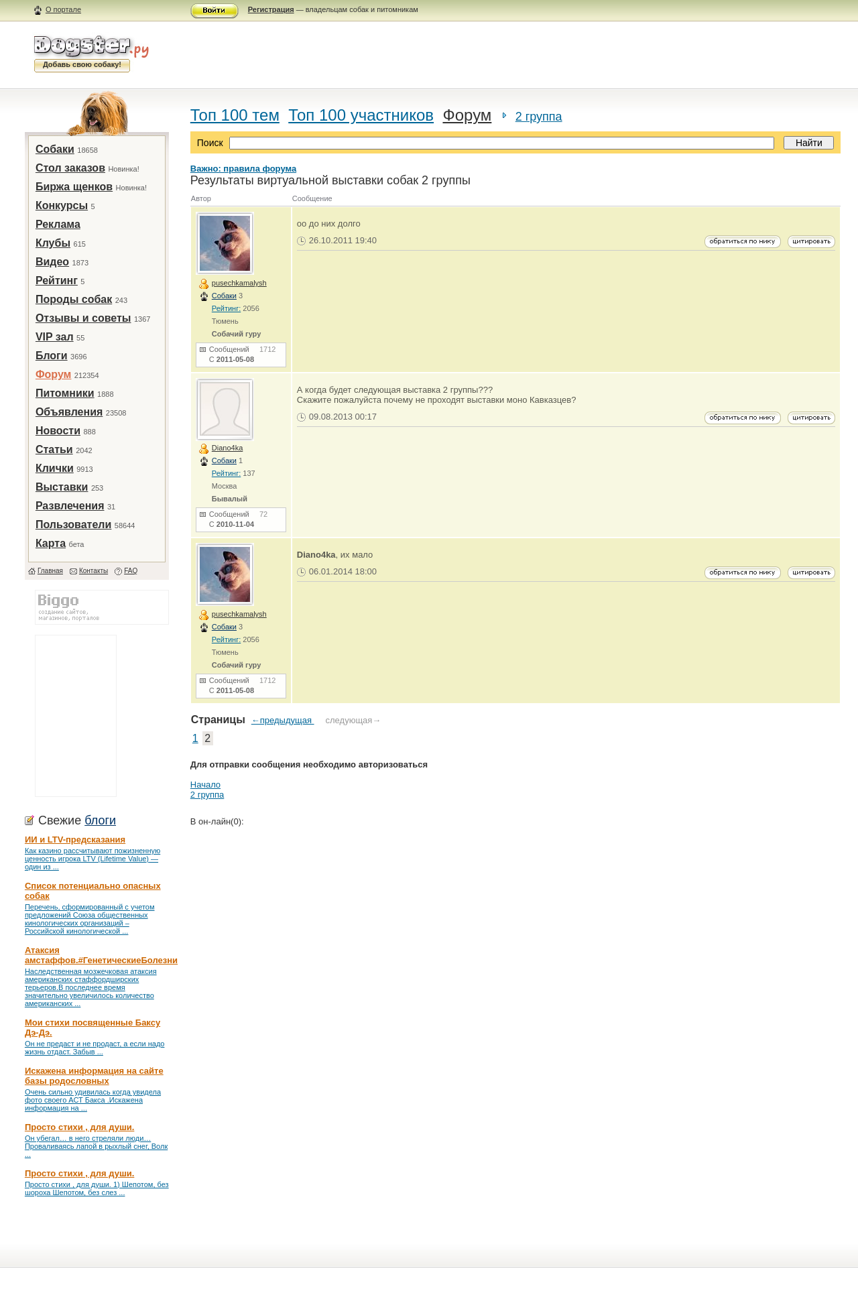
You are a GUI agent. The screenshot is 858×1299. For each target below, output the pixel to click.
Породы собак (74, 299)
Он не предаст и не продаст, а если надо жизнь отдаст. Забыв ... (95, 1048)
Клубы (53, 243)
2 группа (538, 116)
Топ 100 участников (361, 115)
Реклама (58, 224)
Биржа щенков (74, 186)
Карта (51, 543)
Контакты (93, 570)
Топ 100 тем (235, 115)
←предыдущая (282, 720)
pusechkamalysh (239, 283)
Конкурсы (62, 205)
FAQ (130, 570)
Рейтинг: (226, 308)
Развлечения (70, 505)
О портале (63, 9)
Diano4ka (227, 448)
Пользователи (73, 524)
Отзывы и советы (83, 318)
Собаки (55, 149)
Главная (50, 570)
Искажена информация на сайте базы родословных (94, 1076)
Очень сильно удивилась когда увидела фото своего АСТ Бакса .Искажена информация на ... (93, 1100)
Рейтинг (57, 280)
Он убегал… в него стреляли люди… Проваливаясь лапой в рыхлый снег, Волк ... (96, 1146)
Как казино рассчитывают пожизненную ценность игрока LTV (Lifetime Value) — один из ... (92, 859)
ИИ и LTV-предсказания (75, 839)
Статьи (54, 449)
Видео (52, 261)
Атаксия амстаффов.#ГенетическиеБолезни (101, 955)
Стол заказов (70, 168)
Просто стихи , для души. (79, 1127)
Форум (54, 374)
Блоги (52, 355)
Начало (205, 785)
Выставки (62, 487)
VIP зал (55, 337)
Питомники (65, 393)
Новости (58, 430)
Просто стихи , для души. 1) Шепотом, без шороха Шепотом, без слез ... (97, 1188)
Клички (55, 468)
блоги (100, 820)
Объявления (69, 412)
